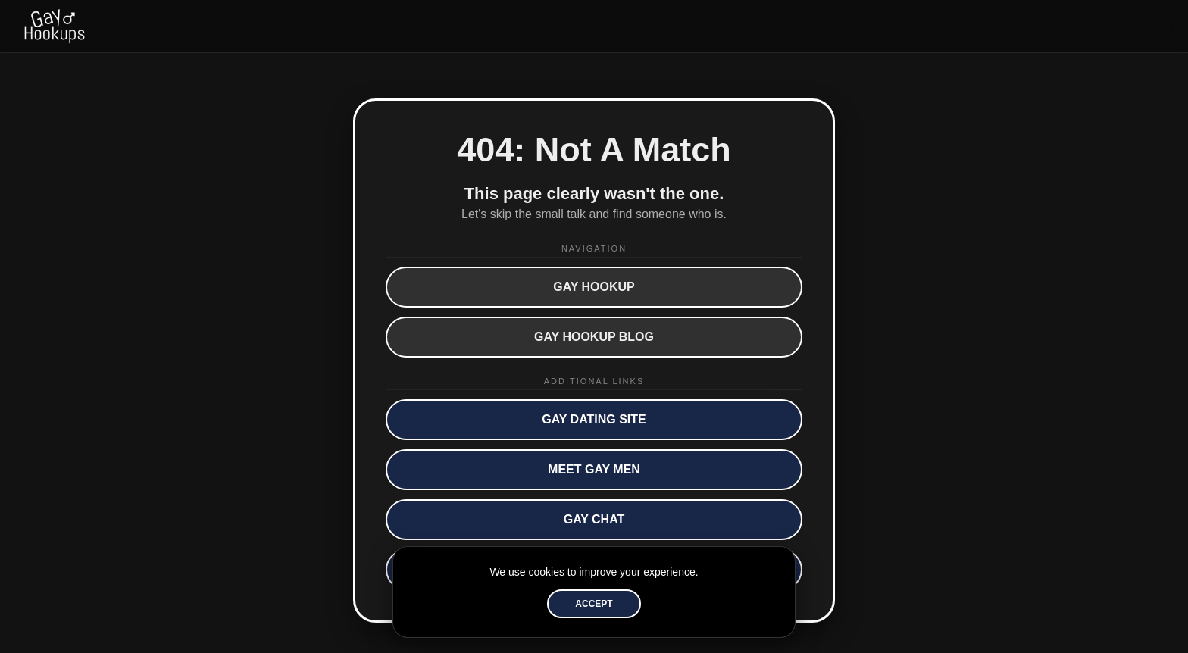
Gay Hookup (594, 286)
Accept (593, 603)
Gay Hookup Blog (594, 336)
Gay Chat (594, 519)
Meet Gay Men (594, 469)
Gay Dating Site (594, 419)
